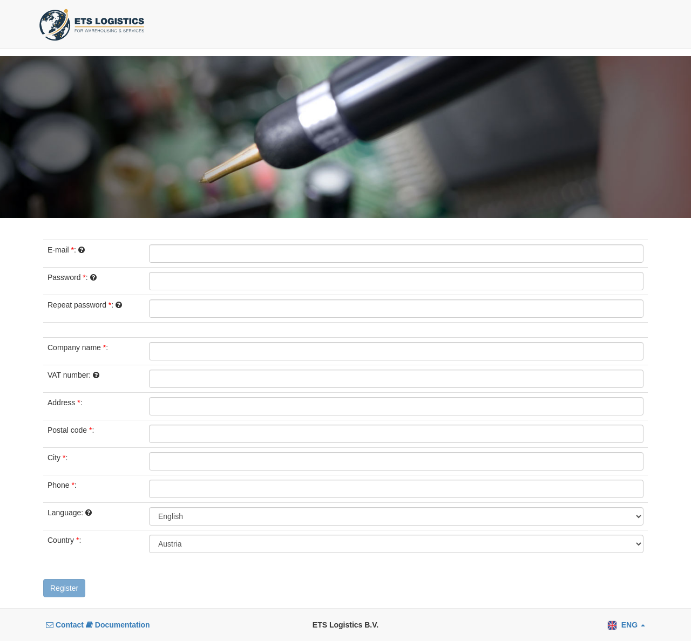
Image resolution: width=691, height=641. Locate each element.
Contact (66, 624)
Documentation (118, 624)
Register (64, 588)
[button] (626, 624)
